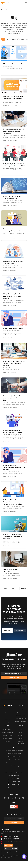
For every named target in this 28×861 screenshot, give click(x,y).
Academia (20, 735)
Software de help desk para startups (14, 772)
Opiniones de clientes (7, 735)
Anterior (4, 588)
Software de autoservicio (14, 759)
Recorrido (7, 722)
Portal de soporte (21, 709)
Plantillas (21, 738)
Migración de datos (21, 712)
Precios (7, 713)
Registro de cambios (21, 718)
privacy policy (19, 841)
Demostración (20, 630)
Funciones (7, 716)
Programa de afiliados (7, 738)
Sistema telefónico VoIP (14, 756)
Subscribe (14, 822)
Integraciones (7, 719)
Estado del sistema (20, 715)
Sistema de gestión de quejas (14, 766)
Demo (7, 709)
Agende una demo (14, 677)
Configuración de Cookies (11, 851)
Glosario (21, 732)
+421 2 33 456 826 (15, 779)
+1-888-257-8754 (15, 782)
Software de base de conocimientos (14, 750)
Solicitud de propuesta (20, 721)
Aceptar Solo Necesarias (11, 848)
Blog (5, 9)
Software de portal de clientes (14, 769)
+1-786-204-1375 (14, 785)
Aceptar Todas (8, 845)
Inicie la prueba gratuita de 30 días (7, 630)
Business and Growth (12, 39)
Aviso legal (7, 741)
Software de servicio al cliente (14, 753)
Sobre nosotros (7, 729)
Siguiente (23, 588)
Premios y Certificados (7, 732)
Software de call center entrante (14, 762)
